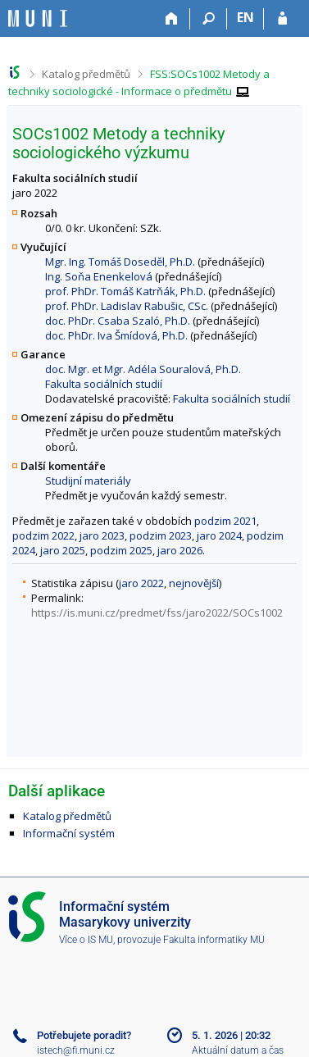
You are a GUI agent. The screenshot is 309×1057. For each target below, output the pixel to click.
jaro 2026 (179, 550)
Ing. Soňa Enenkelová (98, 276)
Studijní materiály (88, 480)
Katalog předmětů (86, 73)
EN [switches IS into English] (245, 17)
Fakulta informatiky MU (214, 939)
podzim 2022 (43, 535)
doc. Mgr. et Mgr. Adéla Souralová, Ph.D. (143, 369)
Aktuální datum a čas (238, 1050)
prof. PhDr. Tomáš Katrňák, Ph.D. (125, 291)
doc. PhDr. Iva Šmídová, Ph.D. (116, 335)
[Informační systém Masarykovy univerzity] (37, 18)
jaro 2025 (62, 550)
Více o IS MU (86, 939)
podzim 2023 (161, 535)
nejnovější (194, 583)
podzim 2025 (121, 550)
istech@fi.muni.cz (76, 1050)
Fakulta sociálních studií (103, 383)
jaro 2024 (219, 535)
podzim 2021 (225, 520)
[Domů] (171, 19)
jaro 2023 (102, 535)
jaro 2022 (141, 583)
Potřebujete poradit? (84, 1035)
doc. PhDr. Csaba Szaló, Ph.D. (117, 320)
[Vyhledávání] (208, 19)
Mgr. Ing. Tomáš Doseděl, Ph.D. (120, 261)
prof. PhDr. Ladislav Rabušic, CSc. (126, 305)
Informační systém (69, 833)
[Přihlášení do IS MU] (282, 19)
